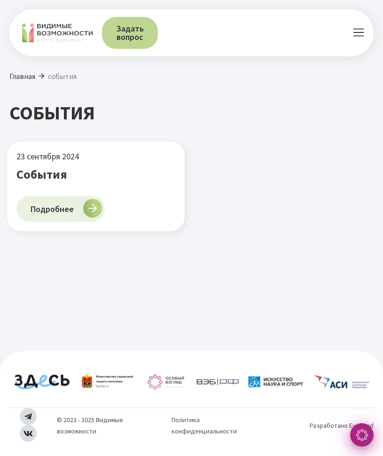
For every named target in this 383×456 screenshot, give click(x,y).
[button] (358, 32)
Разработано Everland (342, 425)
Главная (22, 76)
